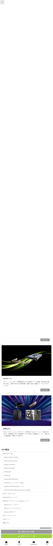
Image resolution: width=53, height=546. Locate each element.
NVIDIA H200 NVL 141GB (11, 457)
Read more (45, 340)
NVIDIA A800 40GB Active (11, 479)
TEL (47, 543)
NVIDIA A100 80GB (9, 468)
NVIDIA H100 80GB (9, 464)
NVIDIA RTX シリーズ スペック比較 (13, 483)
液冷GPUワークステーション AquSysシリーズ (15, 501)
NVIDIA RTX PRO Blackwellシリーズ (14, 486)
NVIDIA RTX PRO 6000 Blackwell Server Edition (17, 490)
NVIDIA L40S (7, 472)
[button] (26, 536)
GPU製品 (5, 449)
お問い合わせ (34, 543)
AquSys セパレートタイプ (11, 504)
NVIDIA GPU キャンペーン (10, 497)
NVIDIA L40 (7, 475)
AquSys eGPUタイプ (10, 512)
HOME (6, 543)
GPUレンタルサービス (9, 494)
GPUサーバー (7, 379)
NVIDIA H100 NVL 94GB (10, 461)
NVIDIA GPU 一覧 (7, 453)
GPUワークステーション (9, 515)
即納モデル (7, 429)
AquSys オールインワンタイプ (12, 508)
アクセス (19, 543)
